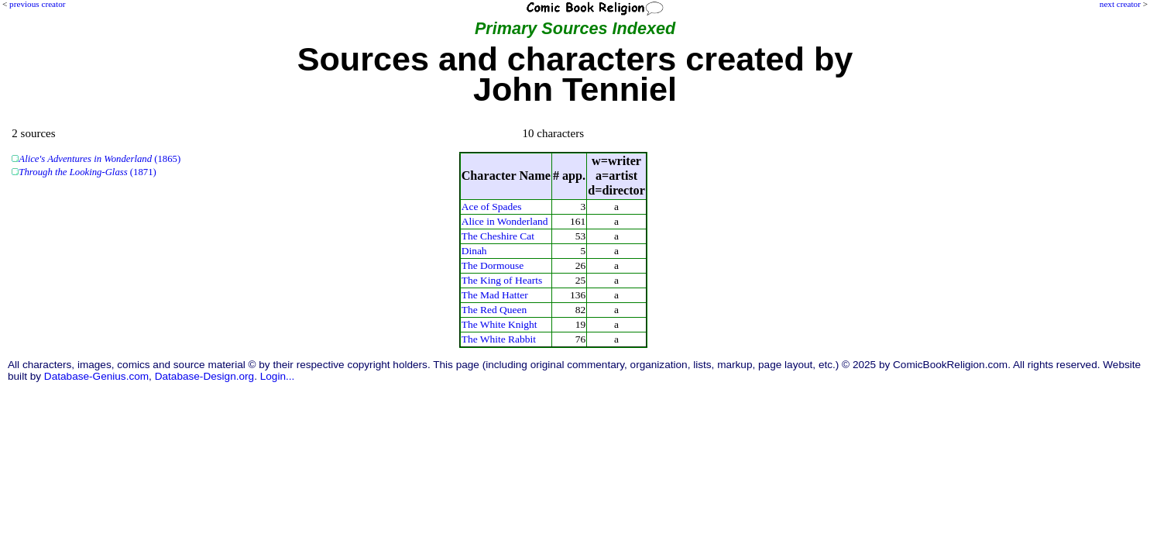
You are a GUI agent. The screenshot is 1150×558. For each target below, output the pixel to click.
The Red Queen (494, 309)
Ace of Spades (492, 206)
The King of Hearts (502, 280)
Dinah (474, 251)
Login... (277, 376)
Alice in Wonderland (505, 221)
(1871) (87, 172)
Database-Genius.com (96, 376)
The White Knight (499, 324)
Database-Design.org (204, 376)
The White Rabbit (499, 339)
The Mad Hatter (495, 295)
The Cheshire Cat (498, 236)
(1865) (99, 158)
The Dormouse (493, 265)
